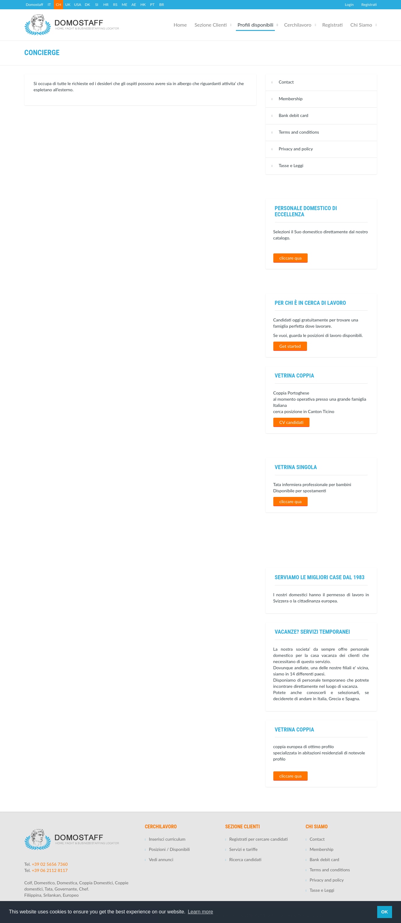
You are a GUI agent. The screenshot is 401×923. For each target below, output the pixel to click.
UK (67, 4)
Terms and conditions (299, 132)
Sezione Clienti (210, 25)
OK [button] (384, 911)
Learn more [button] (200, 911)
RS (115, 4)
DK (87, 4)
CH (58, 4)
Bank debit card (293, 115)
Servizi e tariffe (243, 849)
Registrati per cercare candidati (258, 839)
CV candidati (291, 422)
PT (152, 4)
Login (349, 4)
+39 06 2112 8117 (50, 870)
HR (106, 4)
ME (124, 4)
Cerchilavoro (297, 25)
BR (161, 4)
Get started (290, 346)
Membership (290, 98)
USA (77, 4)
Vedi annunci (161, 859)
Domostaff (34, 4)
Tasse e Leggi (291, 165)
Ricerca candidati (245, 859)
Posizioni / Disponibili (169, 849)
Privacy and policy (296, 148)
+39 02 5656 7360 (50, 864)
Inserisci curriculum (167, 839)
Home (180, 25)
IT (49, 4)
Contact (286, 81)
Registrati (369, 4)
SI (96, 4)
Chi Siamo (361, 25)
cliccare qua (290, 258)
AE (133, 4)
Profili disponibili (255, 25)
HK (143, 4)
